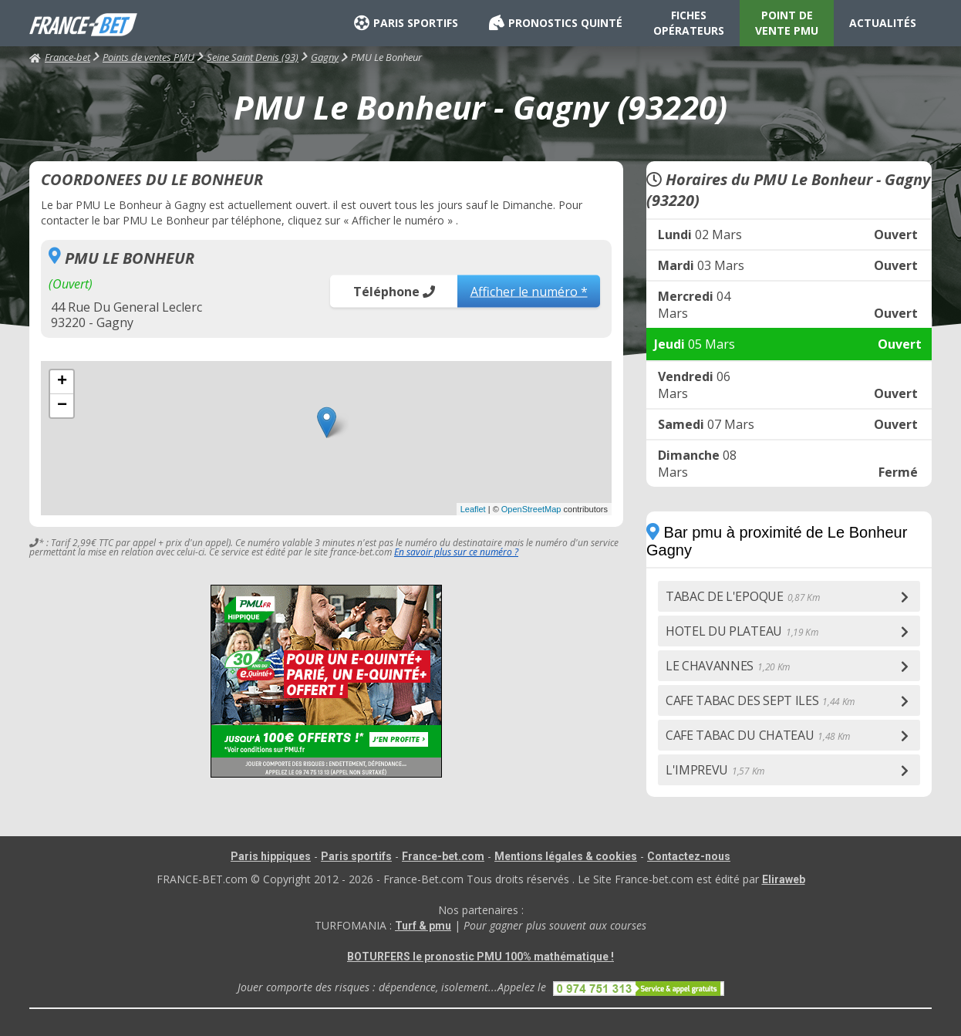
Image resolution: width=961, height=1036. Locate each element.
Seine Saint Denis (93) (252, 57)
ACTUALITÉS (882, 22)
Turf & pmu (423, 926)
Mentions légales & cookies (565, 856)
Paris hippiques (271, 856)
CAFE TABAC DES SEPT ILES (760, 700)
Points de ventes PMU (148, 57)
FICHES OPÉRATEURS (688, 23)
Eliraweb (783, 879)
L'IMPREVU (715, 769)
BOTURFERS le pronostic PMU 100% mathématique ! (480, 956)
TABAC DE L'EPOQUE (742, 596)
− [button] (62, 405)
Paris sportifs (356, 856)
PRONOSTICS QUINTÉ (555, 23)
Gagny (325, 57)
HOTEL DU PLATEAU (742, 631)
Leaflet (473, 509)
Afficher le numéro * (529, 290)
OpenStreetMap (531, 509)
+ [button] (62, 381)
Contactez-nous (688, 856)
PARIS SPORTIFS (406, 23)
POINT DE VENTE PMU (786, 23)
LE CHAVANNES (728, 665)
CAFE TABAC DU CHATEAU (758, 735)
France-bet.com (443, 856)
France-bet (59, 57)
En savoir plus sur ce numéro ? (456, 551)
